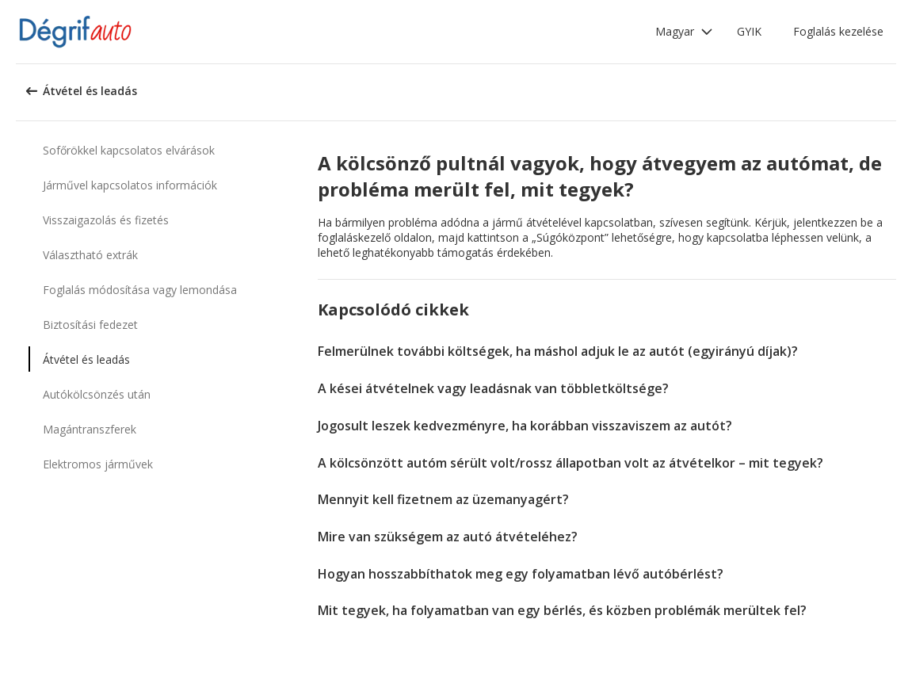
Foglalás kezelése (838, 31)
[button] (684, 32)
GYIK (749, 31)
